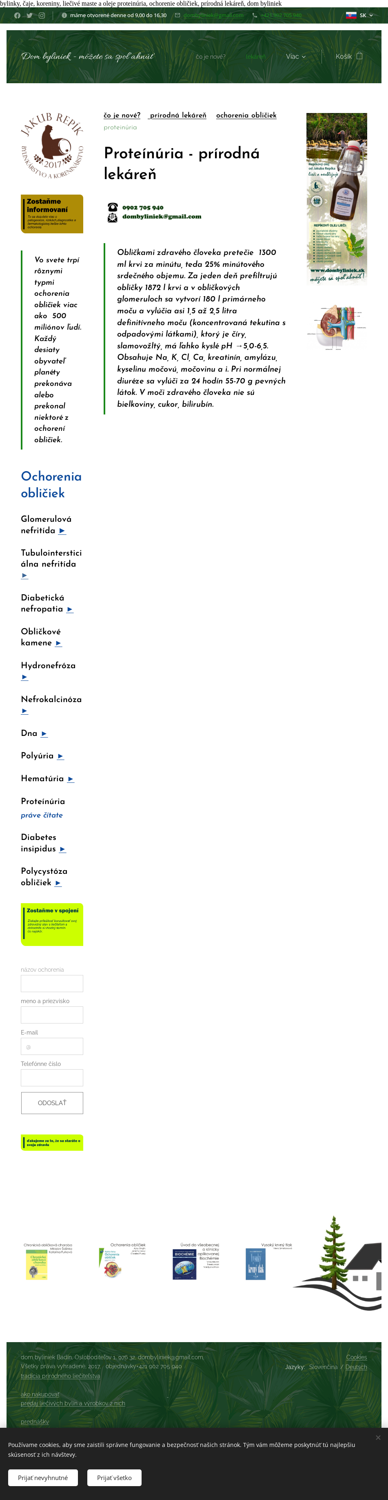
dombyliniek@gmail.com (214, 15)
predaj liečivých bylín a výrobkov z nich (73, 1403)
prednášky (35, 1421)
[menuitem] (209, 57)
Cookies (356, 1357)
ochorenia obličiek (246, 115)
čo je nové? (122, 115)
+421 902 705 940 (281, 15)
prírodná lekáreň (177, 115)
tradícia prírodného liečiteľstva (60, 1376)
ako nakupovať (40, 1394)
